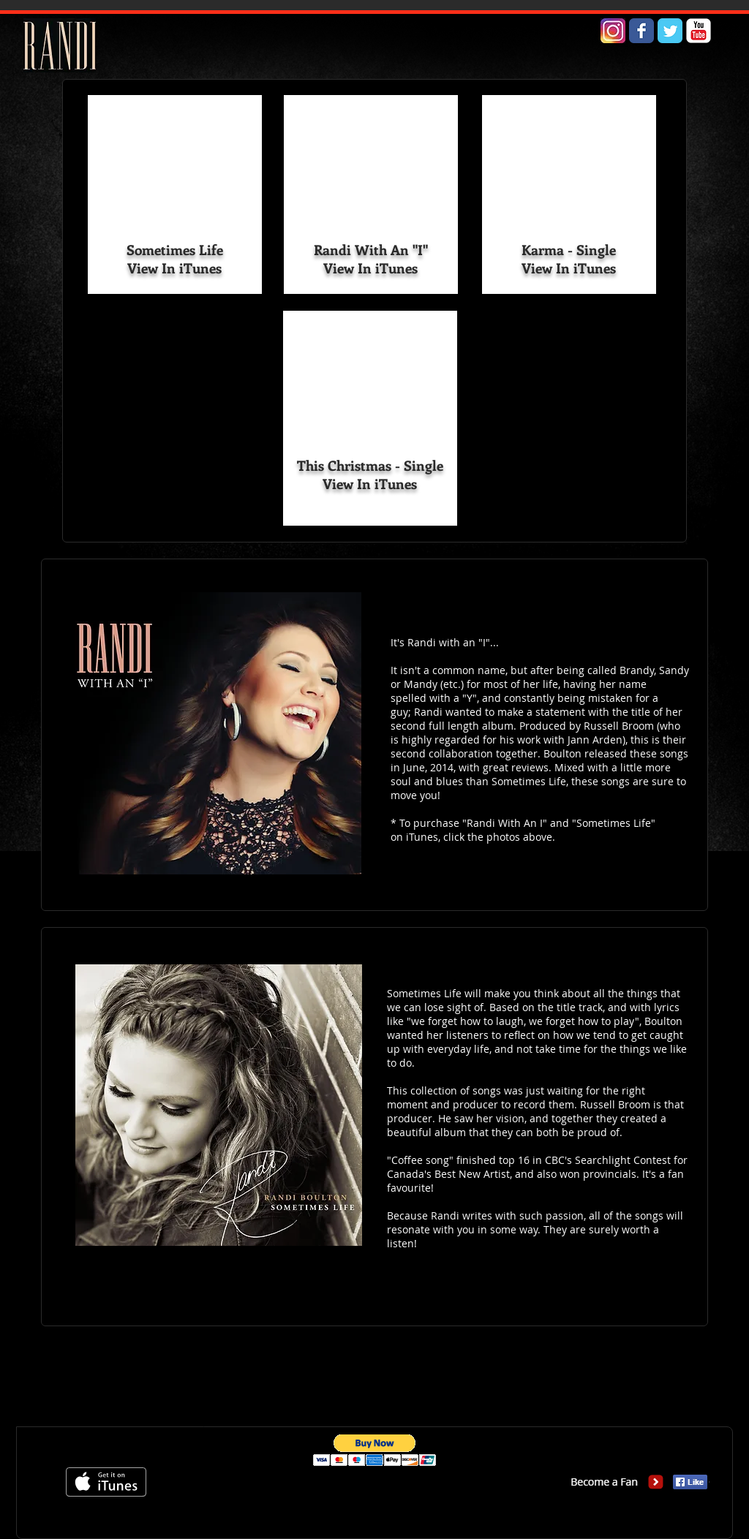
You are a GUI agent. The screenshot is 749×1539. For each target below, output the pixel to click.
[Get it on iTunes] (106, 1482)
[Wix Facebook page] (641, 30)
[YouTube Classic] (698, 30)
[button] (374, 1450)
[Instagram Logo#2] (613, 30)
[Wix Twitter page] (670, 30)
